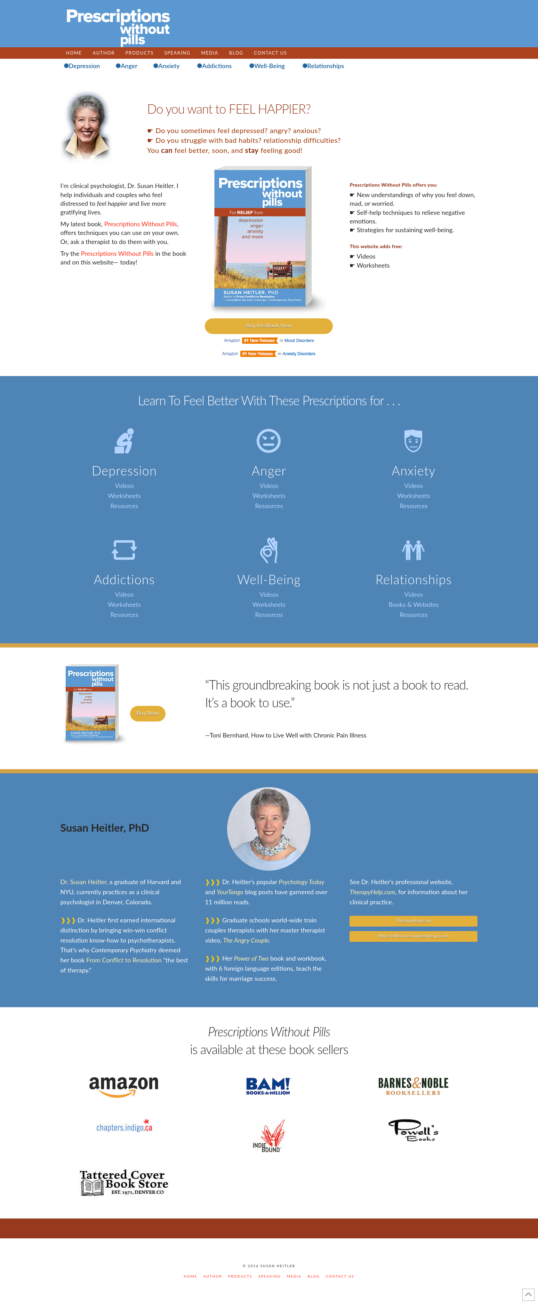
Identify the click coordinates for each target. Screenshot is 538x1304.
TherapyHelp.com (372, 892)
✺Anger (126, 66)
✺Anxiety (166, 66)
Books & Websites (414, 604)
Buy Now (148, 712)
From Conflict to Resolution (124, 960)
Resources (124, 506)
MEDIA (294, 1276)
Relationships (414, 579)
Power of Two (251, 958)
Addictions (124, 579)
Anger (269, 470)
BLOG (314, 1276)
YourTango (230, 892)
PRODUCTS (240, 1276)
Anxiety (413, 470)
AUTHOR (212, 1276)
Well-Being (269, 579)
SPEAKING (269, 1276)
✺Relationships (323, 66)
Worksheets (124, 495)
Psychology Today (301, 882)
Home (191, 1276)
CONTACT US (340, 1276)
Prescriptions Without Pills (140, 224)
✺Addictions (214, 66)
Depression (124, 470)
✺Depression (82, 66)
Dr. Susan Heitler (84, 882)
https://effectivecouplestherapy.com (413, 936)
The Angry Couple (246, 940)
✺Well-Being (267, 66)
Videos (124, 485)
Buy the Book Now (269, 325)
